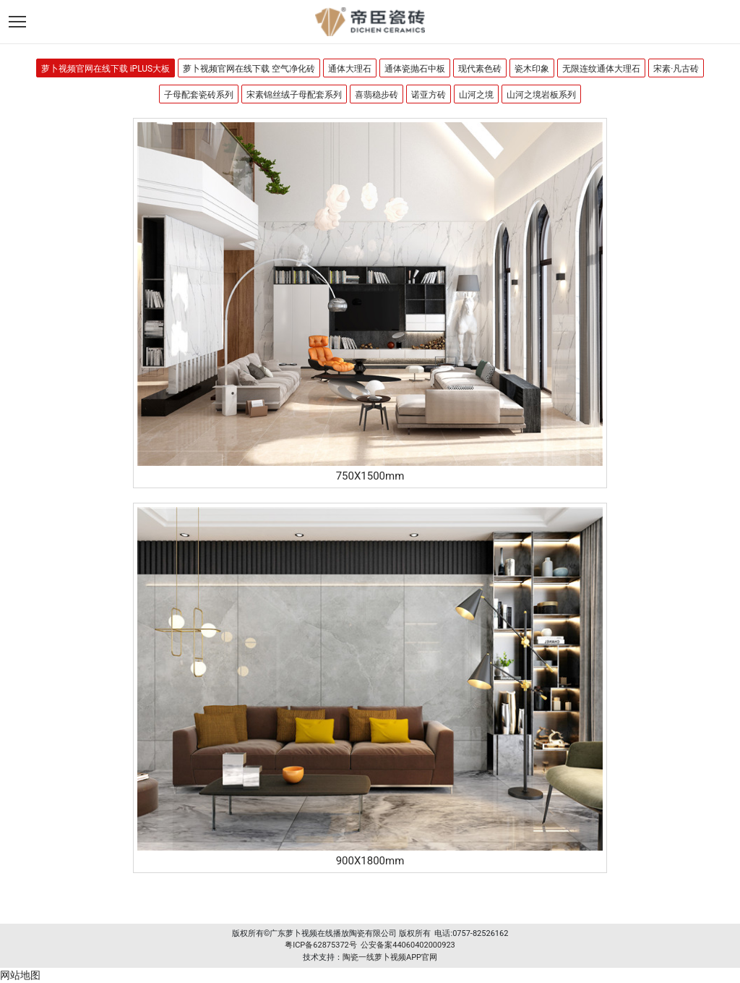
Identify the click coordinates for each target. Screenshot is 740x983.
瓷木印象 (532, 69)
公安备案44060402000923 (408, 945)
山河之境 (476, 95)
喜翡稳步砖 (376, 95)
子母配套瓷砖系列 (198, 95)
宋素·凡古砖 (676, 69)
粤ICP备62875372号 (321, 945)
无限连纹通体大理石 (601, 69)
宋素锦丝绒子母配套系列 (294, 95)
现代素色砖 (480, 69)
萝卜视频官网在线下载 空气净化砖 (249, 69)
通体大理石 (349, 69)
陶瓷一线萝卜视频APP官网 (390, 957)
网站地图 (20, 975)
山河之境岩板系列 (541, 95)
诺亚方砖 (428, 95)
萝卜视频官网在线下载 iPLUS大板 (106, 69)
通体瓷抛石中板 (414, 69)
